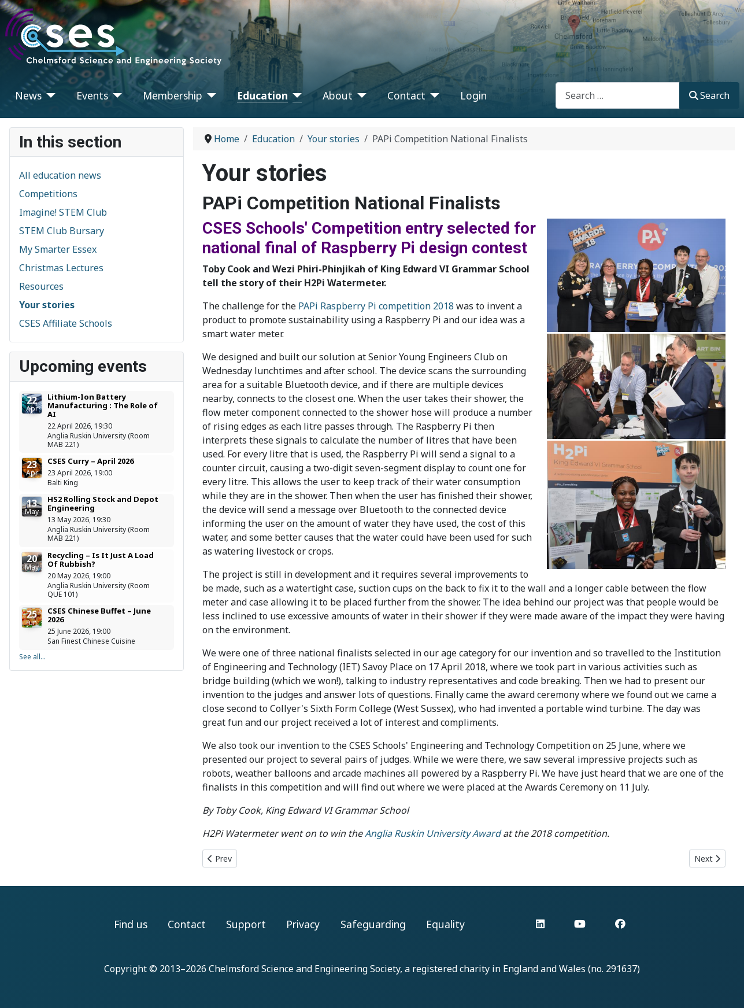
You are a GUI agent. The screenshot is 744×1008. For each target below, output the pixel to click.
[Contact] (432, 95)
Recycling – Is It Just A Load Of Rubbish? (100, 559)
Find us (130, 924)
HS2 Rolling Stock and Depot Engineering (102, 503)
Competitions (48, 193)
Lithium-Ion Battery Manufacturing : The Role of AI (102, 405)
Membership (172, 95)
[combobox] (618, 95)
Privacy (303, 924)
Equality (445, 924)
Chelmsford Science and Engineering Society (304, 968)
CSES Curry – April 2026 (90, 461)
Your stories (47, 304)
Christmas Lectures (61, 267)
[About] (360, 95)
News (28, 95)
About (338, 95)
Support (246, 924)
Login (473, 95)
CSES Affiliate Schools (65, 323)
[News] (49, 95)
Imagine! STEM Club (63, 212)
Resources (41, 286)
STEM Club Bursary (61, 230)
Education (262, 95)
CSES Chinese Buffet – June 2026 (99, 615)
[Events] (115, 95)
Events (92, 95)
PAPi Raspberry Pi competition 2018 (376, 306)
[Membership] (209, 95)
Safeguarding (373, 924)
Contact (406, 95)
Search (709, 95)
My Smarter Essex (58, 249)
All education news (60, 175)
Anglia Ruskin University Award (433, 833)
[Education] (295, 95)
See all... (32, 657)
